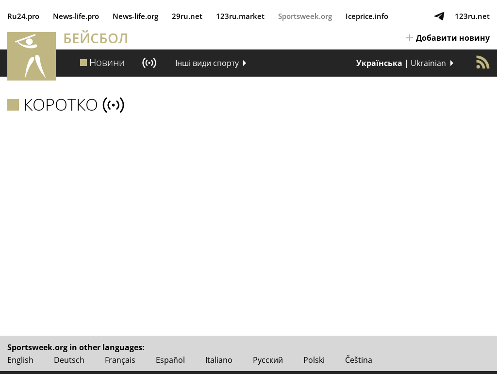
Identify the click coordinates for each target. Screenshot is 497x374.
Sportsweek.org (305, 16)
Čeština (358, 360)
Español (170, 360)
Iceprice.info (367, 16)
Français (120, 360)
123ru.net (472, 16)
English (20, 360)
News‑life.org (135, 16)
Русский (268, 360)
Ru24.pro (23, 16)
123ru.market (240, 16)
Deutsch (69, 360)
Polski (314, 360)
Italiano (218, 360)
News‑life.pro (76, 16)
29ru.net (187, 16)
